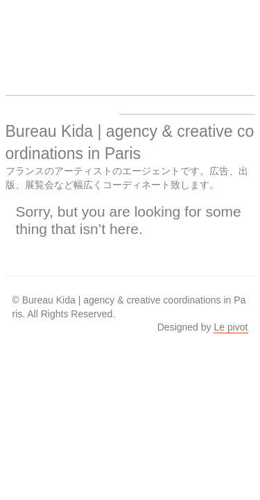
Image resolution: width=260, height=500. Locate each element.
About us (190, 39)
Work (137, 39)
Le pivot (231, 327)
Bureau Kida (32, 39)
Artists (84, 39)
